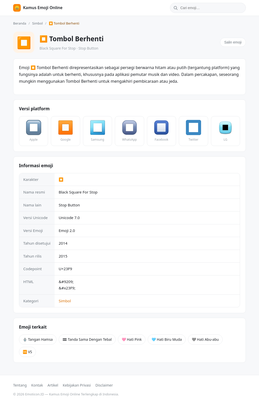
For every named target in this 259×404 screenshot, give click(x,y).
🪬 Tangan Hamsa (38, 339)
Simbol (37, 23)
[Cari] (174, 8)
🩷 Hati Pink (132, 339)
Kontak (37, 385)
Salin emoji (233, 42)
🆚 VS (27, 351)
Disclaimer (104, 385)
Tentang (20, 385)
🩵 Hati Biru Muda (167, 339)
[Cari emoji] (212, 8)
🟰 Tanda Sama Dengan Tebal (87, 339)
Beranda (19, 23)
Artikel (53, 385)
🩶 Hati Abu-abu (205, 339)
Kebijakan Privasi (77, 385)
